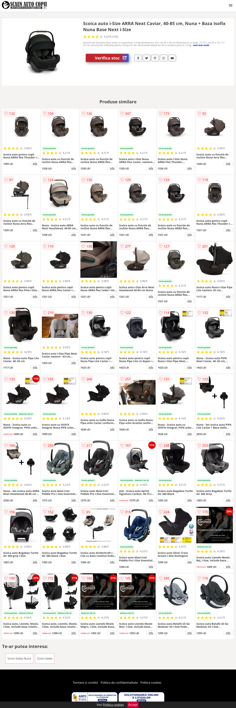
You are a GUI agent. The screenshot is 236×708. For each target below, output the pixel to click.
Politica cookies (151, 683)
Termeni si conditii (85, 683)
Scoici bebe (45, 658)
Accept (133, 705)
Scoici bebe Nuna (19, 658)
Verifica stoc (112, 58)
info (35, 163)
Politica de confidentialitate (119, 683)
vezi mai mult (201, 45)
